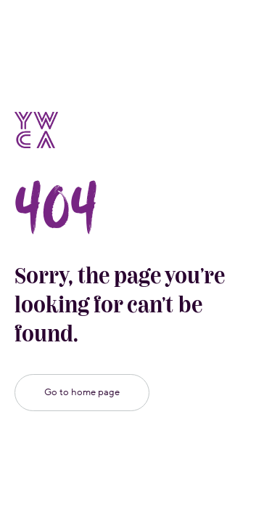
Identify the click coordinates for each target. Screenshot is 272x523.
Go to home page (82, 392)
